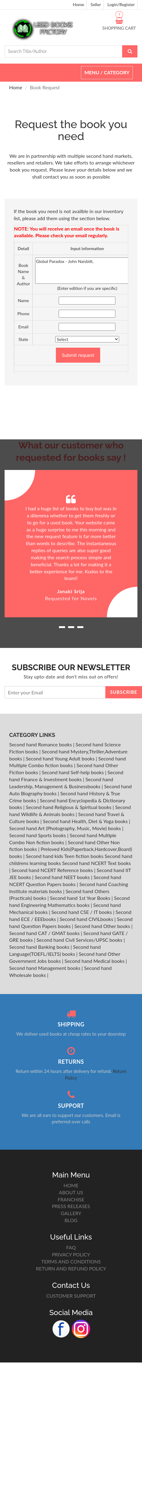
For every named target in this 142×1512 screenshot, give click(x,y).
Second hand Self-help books (73, 772)
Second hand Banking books (40, 947)
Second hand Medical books (95, 961)
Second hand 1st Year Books (81, 898)
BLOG (71, 1220)
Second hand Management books (45, 968)
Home (78, 4)
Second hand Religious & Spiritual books (69, 807)
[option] (71, 543)
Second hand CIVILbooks (87, 919)
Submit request (78, 355)
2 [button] (71, 629)
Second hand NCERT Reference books (53, 870)
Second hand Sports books (38, 835)
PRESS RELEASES (71, 1206)
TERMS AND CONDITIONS (71, 1261)
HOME (71, 1185)
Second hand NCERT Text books (96, 863)
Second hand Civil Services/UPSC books (79, 940)
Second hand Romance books (41, 744)
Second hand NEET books (63, 877)
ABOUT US (71, 1192)
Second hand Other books (103, 926)
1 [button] (62, 629)
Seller (96, 4)
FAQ (71, 1247)
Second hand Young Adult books (61, 758)
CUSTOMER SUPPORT (71, 1296)
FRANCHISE (71, 1199)
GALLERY (71, 1213)
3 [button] (80, 629)
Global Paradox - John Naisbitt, (87, 270)
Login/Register (121, 4)
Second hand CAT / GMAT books (45, 933)
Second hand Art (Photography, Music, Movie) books (65, 828)
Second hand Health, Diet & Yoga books (86, 821)
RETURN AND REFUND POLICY (71, 1268)
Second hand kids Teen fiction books (64, 856)
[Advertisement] (71, 395)
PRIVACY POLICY (71, 1254)
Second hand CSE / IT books (82, 912)
